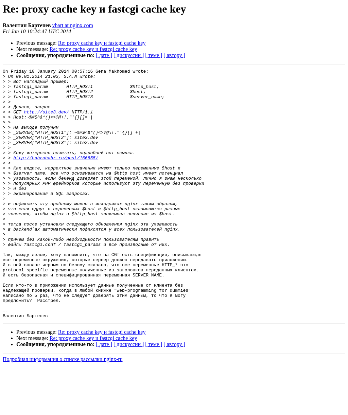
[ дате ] (104, 55)
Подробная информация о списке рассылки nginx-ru (63, 409)
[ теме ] (153, 55)
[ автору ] (174, 55)
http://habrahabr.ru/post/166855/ (55, 176)
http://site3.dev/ (46, 121)
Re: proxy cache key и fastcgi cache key (102, 43)
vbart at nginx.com (72, 25)
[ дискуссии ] (129, 55)
